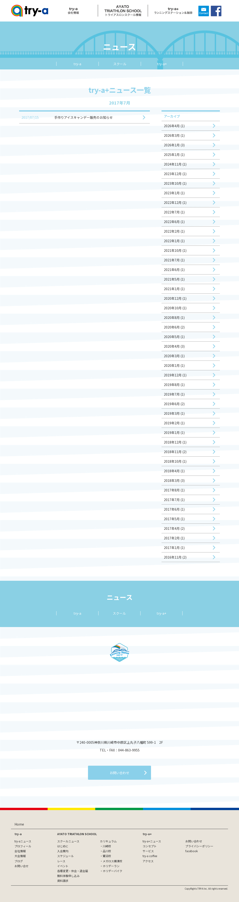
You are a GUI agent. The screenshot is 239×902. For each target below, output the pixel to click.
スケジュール (65, 856)
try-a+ (162, 63)
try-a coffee (150, 856)
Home (19, 824)
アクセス (148, 861)
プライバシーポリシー (199, 846)
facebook (191, 851)
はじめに (62, 846)
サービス (148, 851)
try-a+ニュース (152, 841)
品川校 (107, 851)
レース (61, 861)
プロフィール (22, 846)
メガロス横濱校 (112, 861)
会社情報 (20, 851)
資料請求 (62, 881)
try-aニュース (22, 841)
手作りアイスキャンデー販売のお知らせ (83, 117)
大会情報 (20, 856)
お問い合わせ (193, 841)
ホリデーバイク (112, 871)
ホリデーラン (111, 866)
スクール (119, 63)
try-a (77, 63)
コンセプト (150, 846)
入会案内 (62, 851)
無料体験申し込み (68, 876)
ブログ (18, 861)
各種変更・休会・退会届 (72, 871)
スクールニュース (68, 841)
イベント (62, 866)
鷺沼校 (107, 856)
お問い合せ (21, 866)
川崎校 (107, 846)
